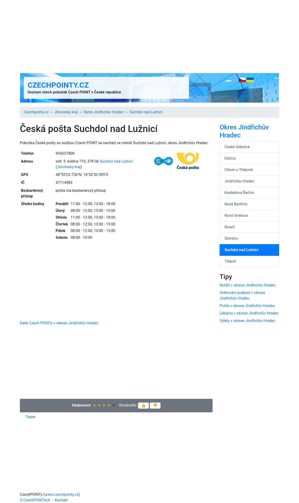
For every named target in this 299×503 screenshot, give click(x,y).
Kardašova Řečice (239, 192)
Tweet (30, 417)
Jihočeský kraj (66, 112)
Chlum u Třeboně (238, 170)
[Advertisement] (149, 36)
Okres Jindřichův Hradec (103, 112)
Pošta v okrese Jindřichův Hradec (247, 305)
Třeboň (230, 261)
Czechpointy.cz (58, 85)
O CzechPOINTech (35, 500)
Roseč (229, 227)
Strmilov (231, 238)
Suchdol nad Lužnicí (146, 112)
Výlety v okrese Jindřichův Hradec (247, 320)
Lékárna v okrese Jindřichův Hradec (249, 313)
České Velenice (237, 147)
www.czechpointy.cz (62, 494)
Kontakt (61, 500)
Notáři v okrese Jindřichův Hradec (248, 285)
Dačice (230, 158)
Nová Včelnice (236, 215)
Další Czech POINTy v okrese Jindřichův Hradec (59, 323)
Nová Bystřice (235, 204)
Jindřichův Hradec (239, 181)
